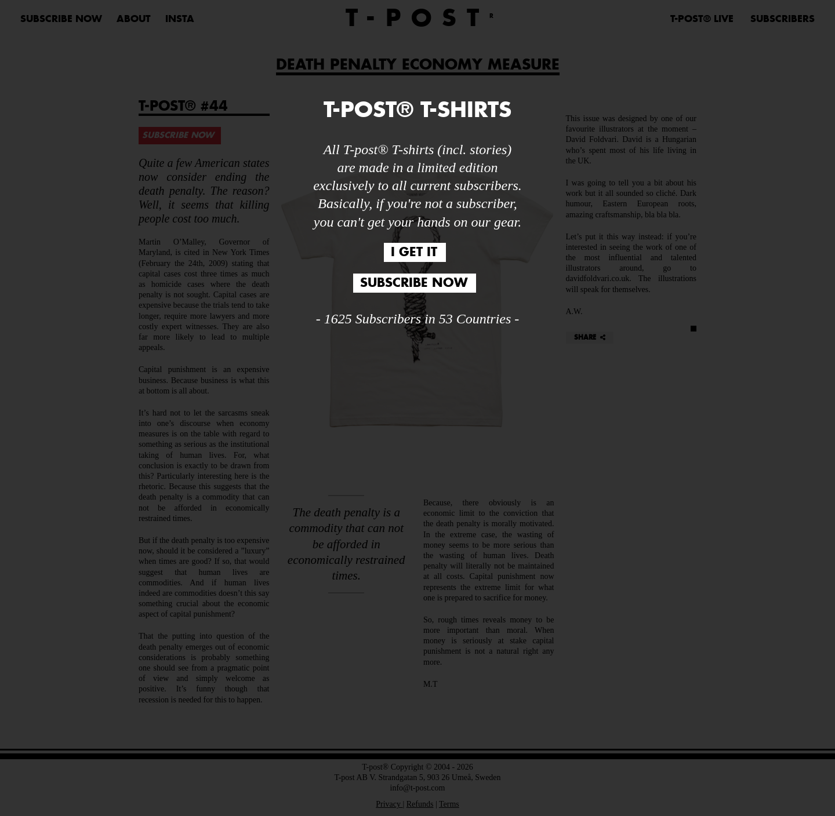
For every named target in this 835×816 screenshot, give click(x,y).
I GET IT (414, 252)
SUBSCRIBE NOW (413, 283)
